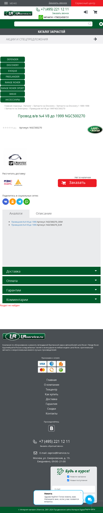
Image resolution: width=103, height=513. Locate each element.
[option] (27, 157)
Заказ (12, 93)
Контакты (51, 413)
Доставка (51, 271)
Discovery (13, 65)
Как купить (51, 394)
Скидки (51, 408)
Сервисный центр (85, 3)
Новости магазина (78, 476)
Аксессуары (12, 99)
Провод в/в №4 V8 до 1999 (24, 221)
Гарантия (51, 404)
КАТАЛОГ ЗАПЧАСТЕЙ (51, 31)
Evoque (12, 70)
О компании (51, 384)
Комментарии (51, 299)
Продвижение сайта (62, 509)
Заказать (77, 182)
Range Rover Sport (12, 88)
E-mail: (54, 452)
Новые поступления (78, 480)
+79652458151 (61, 17)
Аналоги (15, 213)
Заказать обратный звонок (51, 446)
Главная (52, 380)
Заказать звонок (58, 2)
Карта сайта (90, 509)
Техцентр (51, 389)
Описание (44, 213)
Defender (12, 59)
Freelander (12, 76)
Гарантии (51, 290)
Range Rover (12, 82)
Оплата (51, 281)
